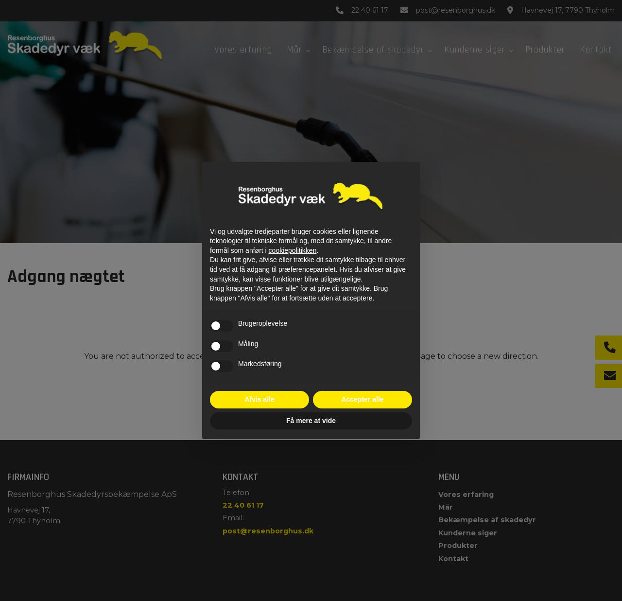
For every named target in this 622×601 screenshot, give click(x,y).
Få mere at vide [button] (311, 420)
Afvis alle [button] (259, 399)
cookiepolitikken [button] (293, 250)
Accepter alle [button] (362, 399)
